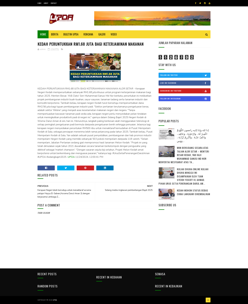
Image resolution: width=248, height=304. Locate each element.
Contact (54, 3)
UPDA (71, 157)
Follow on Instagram (185, 98)
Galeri (102, 34)
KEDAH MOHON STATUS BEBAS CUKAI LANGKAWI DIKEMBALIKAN (193, 192)
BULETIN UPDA (70, 34)
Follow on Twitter (185, 75)
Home (39, 3)
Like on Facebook (185, 83)
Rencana (88, 34)
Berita (54, 34)
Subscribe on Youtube (185, 91)
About (46, 3)
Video (114, 34)
